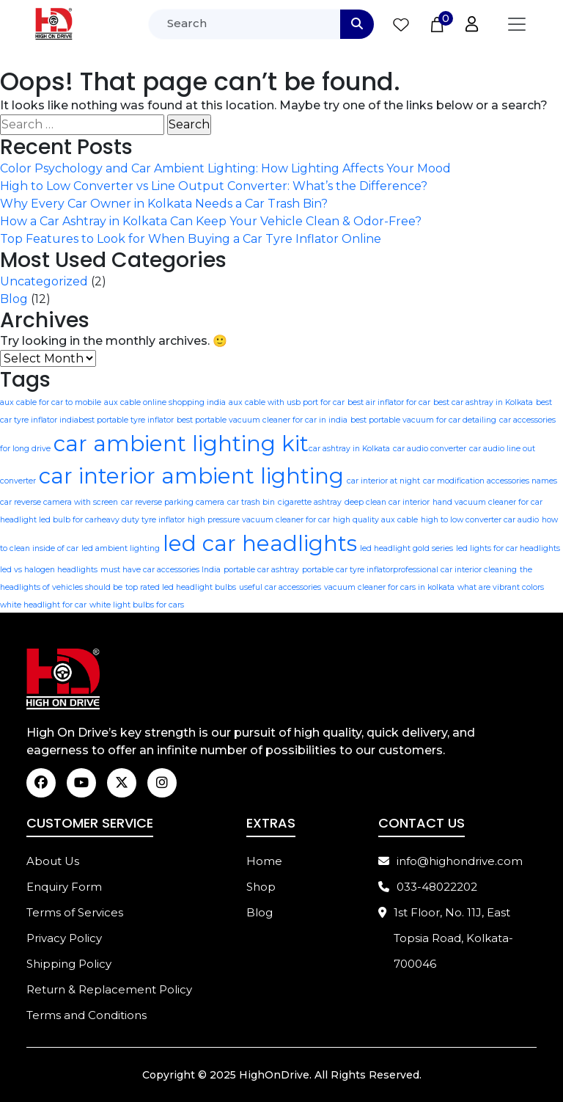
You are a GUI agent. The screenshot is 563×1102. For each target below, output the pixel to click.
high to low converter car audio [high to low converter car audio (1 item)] (480, 520)
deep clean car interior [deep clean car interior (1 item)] (387, 502)
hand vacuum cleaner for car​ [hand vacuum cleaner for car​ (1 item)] (487, 502)
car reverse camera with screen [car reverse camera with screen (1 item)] (59, 502)
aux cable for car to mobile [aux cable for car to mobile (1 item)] (50, 402)
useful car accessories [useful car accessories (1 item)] (280, 587)
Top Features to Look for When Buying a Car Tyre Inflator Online (190, 239)
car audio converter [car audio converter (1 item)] (429, 448)
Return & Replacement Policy (109, 990)
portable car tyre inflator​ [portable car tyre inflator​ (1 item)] (347, 569)
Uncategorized (44, 281)
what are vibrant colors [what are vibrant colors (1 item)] (500, 587)
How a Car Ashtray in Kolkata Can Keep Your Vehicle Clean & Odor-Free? (211, 221)
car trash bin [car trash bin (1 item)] (251, 502)
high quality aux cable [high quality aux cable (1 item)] (375, 520)
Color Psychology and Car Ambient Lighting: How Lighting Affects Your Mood (225, 168)
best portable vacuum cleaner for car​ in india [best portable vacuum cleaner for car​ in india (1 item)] (262, 420)
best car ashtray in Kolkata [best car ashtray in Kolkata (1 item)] (483, 402)
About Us (52, 862)
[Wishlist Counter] (401, 24)
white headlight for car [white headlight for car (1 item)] (43, 605)
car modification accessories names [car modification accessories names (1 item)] (490, 481)
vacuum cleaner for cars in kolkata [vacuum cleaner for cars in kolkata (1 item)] (389, 587)
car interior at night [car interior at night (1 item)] (383, 481)
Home (264, 862)
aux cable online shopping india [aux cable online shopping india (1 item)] (165, 402)
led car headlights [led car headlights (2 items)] (260, 543)
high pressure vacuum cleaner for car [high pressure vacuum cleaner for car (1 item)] (259, 520)
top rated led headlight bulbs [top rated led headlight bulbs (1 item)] (180, 587)
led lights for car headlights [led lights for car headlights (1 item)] (508, 548)
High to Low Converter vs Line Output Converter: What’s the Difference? (213, 186)
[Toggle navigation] (517, 24)
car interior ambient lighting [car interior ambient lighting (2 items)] (191, 476)
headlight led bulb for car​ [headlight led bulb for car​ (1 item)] (48, 520)
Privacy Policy (64, 939)
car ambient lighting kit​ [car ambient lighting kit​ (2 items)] (181, 443)
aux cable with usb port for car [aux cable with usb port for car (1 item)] (287, 402)
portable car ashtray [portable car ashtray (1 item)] (261, 569)
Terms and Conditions (86, 1016)
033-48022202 (427, 887)
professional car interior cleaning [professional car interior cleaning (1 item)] (455, 569)
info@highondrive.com (450, 862)
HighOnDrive (274, 1074)
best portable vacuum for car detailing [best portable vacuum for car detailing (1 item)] (423, 420)
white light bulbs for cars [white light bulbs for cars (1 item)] (136, 605)
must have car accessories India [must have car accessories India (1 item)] (160, 569)
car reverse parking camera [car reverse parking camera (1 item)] (172, 502)
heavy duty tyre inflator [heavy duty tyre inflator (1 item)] (141, 520)
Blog (14, 299)
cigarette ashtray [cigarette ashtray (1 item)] (310, 502)
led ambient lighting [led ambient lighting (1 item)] (120, 548)
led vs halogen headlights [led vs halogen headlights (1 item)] (48, 569)
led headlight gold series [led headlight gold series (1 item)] (406, 548)
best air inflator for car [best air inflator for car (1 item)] (388, 402)
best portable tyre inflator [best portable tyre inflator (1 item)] (126, 420)
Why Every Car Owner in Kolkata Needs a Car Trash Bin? (164, 204)
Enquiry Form (64, 887)
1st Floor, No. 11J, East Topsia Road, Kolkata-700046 (445, 938)
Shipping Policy (68, 964)
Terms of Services (74, 913)
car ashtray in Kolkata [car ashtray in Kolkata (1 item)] (349, 448)
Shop (261, 887)
